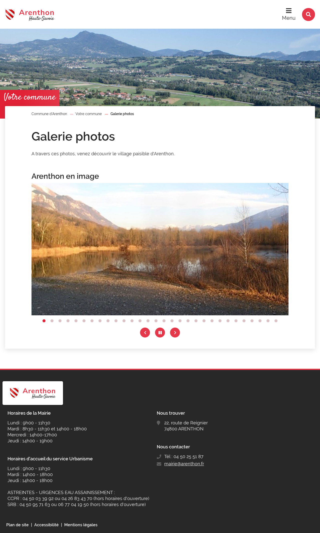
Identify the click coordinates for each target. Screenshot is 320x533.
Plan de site (17, 525)
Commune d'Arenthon (49, 114)
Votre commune (89, 114)
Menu (289, 18)
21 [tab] (204, 320)
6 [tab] (84, 320)
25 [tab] (236, 320)
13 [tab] (140, 320)
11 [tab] (124, 320)
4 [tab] (68, 320)
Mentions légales (81, 525)
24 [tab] (228, 320)
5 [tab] (76, 320)
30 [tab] (276, 320)
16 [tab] (164, 320)
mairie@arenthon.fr (184, 463)
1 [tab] (44, 320)
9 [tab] (108, 320)
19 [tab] (188, 320)
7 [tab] (92, 320)
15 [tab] (156, 320)
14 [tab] (148, 320)
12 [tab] (132, 320)
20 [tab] (196, 320)
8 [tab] (100, 320)
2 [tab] (52, 320)
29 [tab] (268, 320)
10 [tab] (116, 320)
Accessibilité (46, 525)
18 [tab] (180, 320)
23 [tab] (220, 320)
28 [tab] (260, 320)
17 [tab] (172, 320)
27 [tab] (252, 320)
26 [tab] (244, 320)
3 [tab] (60, 320)
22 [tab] (212, 320)
